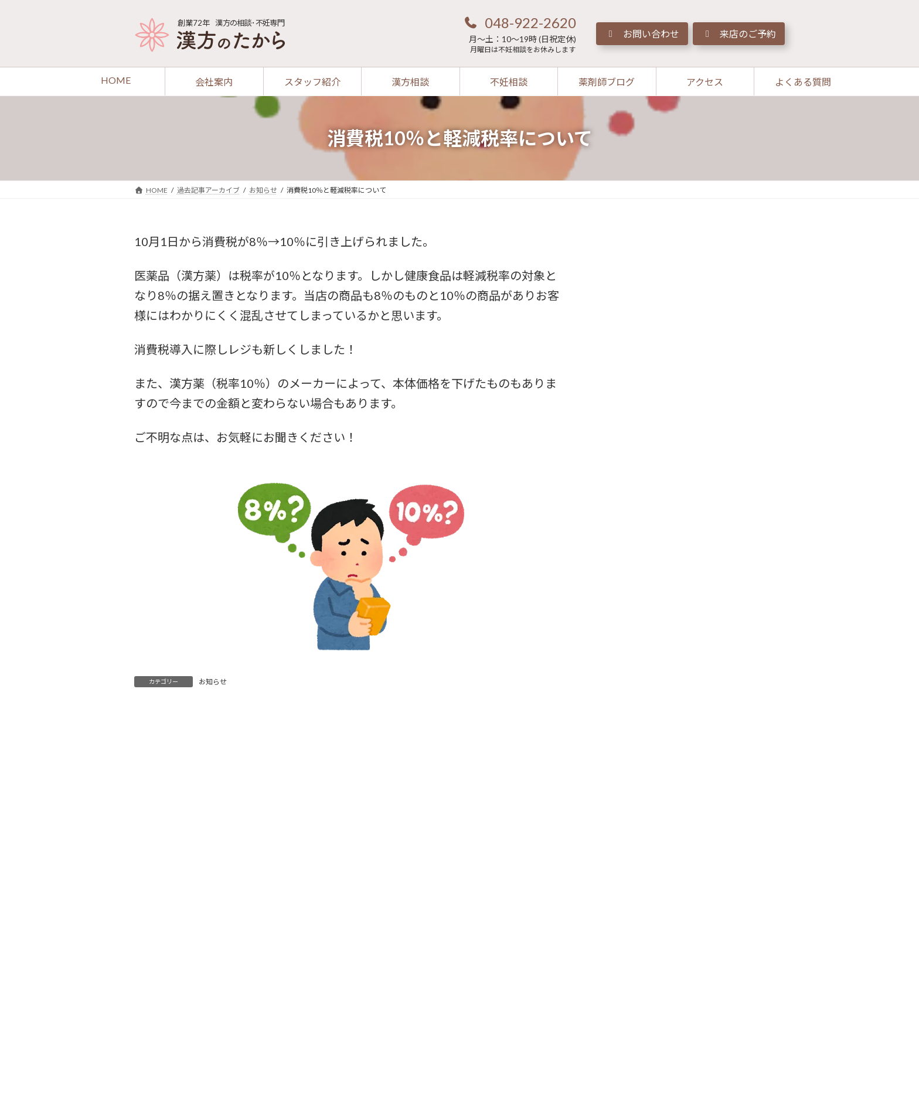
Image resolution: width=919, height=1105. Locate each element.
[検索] (755, 242)
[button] (519, 22)
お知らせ (213, 681)
